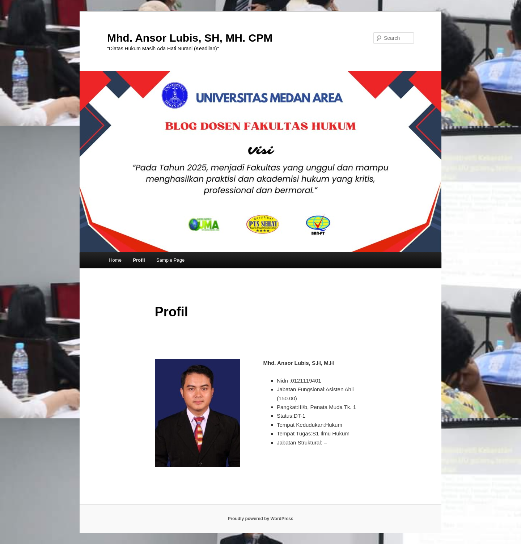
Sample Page (170, 260)
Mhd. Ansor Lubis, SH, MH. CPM (189, 38)
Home (115, 260)
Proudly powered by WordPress (260, 518)
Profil (139, 260)
